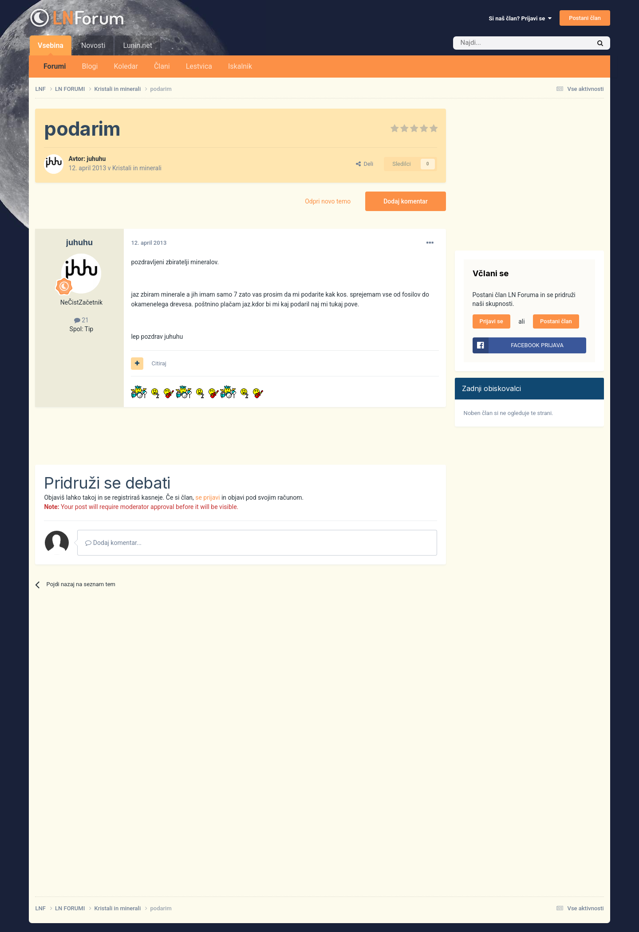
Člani (162, 66)
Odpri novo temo (328, 201)
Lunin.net (137, 45)
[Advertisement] (196, 436)
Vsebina (50, 48)
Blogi (90, 66)
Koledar (126, 66)
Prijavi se (491, 321)
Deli (364, 164)
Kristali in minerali (137, 168)
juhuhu (96, 158)
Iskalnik (240, 66)
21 (81, 320)
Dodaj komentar (405, 201)
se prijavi (207, 497)
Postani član (585, 18)
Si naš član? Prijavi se (520, 18)
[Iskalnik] (503, 43)
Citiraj (159, 363)
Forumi (54, 66)
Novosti (93, 45)
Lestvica (199, 66)
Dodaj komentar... (113, 542)
